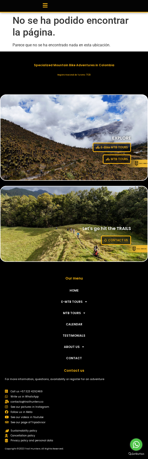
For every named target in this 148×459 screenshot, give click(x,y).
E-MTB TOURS (74, 302)
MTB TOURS (74, 313)
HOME (74, 290)
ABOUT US (74, 347)
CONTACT (74, 358)
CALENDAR (74, 324)
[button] (45, 5)
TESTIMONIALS (74, 335)
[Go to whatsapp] (136, 444)
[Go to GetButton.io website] (136, 454)
